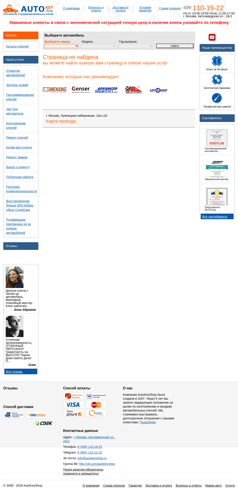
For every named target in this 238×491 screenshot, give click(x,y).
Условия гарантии (145, 9)
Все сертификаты (214, 216)
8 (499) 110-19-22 (90, 447)
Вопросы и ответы (96, 9)
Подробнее (148, 422)
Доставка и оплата (121, 9)
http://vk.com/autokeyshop (97, 464)
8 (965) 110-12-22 (89, 452)
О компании (71, 8)
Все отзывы (14, 371)
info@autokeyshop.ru (92, 458)
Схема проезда (170, 8)
